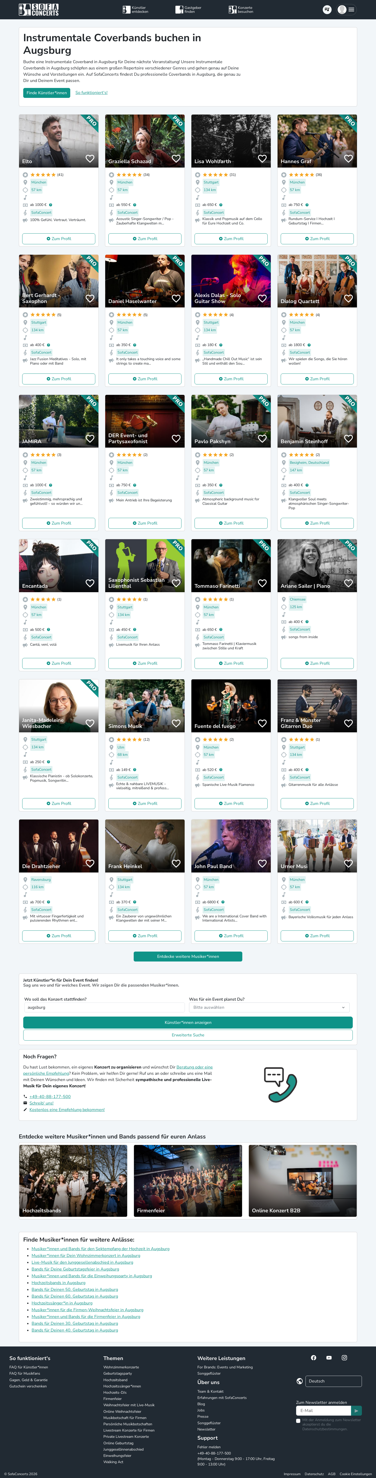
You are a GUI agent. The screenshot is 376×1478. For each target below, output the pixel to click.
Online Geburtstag (118, 1443)
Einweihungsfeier (117, 1455)
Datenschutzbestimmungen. (325, 1429)
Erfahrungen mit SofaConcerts (222, 1397)
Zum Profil (61, 239)
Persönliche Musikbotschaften (127, 1424)
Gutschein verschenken (28, 1386)
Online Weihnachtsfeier (122, 1411)
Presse (202, 1416)
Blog (201, 1404)
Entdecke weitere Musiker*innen (188, 956)
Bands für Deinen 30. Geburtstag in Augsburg (75, 1323)
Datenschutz (314, 1474)
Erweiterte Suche (188, 1035)
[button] (346, 9)
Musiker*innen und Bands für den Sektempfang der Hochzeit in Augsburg (100, 1249)
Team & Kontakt (210, 1391)
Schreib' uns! (42, 1103)
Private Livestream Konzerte (126, 1436)
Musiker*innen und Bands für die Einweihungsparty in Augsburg (92, 1276)
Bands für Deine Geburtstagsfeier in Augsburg (75, 1269)
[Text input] (323, 1411)
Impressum (292, 1474)
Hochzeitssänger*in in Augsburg (62, 1303)
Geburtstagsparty (117, 1373)
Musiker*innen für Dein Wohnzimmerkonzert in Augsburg (86, 1256)
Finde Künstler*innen (47, 93)
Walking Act (113, 1461)
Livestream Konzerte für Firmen (129, 1430)
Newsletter (206, 1429)
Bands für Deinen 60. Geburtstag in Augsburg (75, 1296)
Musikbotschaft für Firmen (124, 1417)
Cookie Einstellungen (356, 1474)
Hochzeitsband (115, 1380)
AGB (332, 1474)
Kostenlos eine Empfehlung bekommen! (67, 1110)
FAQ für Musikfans (24, 1373)
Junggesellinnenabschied (123, 1449)
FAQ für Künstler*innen (28, 1367)
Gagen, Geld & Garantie (28, 1380)
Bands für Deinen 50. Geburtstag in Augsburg (75, 1289)
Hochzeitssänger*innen (122, 1386)
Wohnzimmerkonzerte (121, 1367)
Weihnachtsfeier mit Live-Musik (129, 1405)
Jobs (201, 1410)
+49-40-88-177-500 (50, 1097)
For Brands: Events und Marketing (225, 1367)
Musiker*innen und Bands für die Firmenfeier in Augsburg (86, 1317)
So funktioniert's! (91, 93)
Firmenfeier (112, 1398)
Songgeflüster (209, 1373)
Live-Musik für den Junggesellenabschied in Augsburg (82, 1262)
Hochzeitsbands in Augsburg (58, 1283)
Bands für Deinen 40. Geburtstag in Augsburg (75, 1330)
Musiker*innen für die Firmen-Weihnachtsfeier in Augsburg (87, 1310)
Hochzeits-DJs (115, 1392)
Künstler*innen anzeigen (188, 1022)
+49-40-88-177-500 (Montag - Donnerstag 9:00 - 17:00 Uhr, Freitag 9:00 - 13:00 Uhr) (236, 1459)
